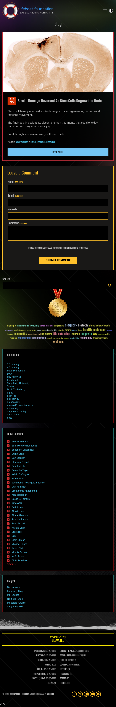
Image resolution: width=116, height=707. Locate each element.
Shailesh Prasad (20, 462)
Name (15, 182)
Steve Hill (17, 531)
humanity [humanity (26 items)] (110, 330)
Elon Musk (12, 380)
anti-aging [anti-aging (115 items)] (32, 326)
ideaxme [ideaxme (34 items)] (10, 335)
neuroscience (49, 142)
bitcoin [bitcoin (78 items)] (106, 325)
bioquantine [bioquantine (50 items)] (59, 326)
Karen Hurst (18, 478)
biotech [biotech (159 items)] (83, 325)
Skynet (10, 386)
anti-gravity (13, 398)
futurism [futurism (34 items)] (74, 331)
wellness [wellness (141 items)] (58, 342)
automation (13, 414)
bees (9, 417)
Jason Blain (18, 548)
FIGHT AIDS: (42, 669)
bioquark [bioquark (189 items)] (71, 325)
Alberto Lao (18, 511)
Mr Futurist (13, 594)
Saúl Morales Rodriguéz (24, 445)
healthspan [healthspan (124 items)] (99, 330)
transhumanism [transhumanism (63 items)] (100, 338)
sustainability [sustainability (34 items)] (74, 339)
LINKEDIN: (40, 656)
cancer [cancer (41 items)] (23, 330)
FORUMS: (50, 683)
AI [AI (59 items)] (15, 326)
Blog (58, 24)
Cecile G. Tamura (21, 498)
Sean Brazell (18, 523)
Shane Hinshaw (20, 515)
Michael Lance (19, 544)
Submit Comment (58, 260)
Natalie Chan (18, 527)
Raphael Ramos (20, 519)
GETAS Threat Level (58, 640)
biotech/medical (37, 142)
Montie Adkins (19, 552)
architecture (13, 402)
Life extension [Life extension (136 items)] (61, 334)
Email (15, 196)
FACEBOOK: (38, 651)
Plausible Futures (16, 602)
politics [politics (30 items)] (107, 335)
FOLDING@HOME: (39, 674)
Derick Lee (17, 507)
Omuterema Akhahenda (24, 490)
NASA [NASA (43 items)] (95, 334)
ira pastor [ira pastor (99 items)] (46, 334)
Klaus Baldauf (19, 494)
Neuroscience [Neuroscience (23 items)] (101, 335)
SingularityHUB (15, 606)
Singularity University (18, 383)
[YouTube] (92, 694)
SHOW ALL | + (11, 564)
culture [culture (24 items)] (39, 330)
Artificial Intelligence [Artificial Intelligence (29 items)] (46, 326)
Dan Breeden (18, 457)
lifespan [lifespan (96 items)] (75, 334)
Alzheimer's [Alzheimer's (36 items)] (21, 326)
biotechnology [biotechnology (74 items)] (96, 325)
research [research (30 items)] (49, 338)
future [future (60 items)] (68, 330)
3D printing (13, 364)
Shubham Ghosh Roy (23, 449)
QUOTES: (63, 683)
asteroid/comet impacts (20, 405)
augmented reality (16, 411)
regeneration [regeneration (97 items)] (38, 338)
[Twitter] (80, 694)
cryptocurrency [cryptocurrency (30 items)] (32, 330)
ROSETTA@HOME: (38, 679)
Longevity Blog (15, 591)
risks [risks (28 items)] (54, 338)
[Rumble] (98, 694)
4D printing (13, 367)
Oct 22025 (12, 101)
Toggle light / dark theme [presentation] (111, 11)
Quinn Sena (18, 453)
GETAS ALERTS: (66, 656)
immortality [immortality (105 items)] (20, 334)
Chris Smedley (19, 560)
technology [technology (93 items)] (86, 338)
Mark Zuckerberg (16, 389)
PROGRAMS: (64, 674)
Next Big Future (15, 598)
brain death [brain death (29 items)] (17, 330)
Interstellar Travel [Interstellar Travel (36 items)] (34, 334)
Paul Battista (18, 466)
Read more (58, 152)
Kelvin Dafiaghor (20, 474)
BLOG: (62, 660)
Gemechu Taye (19, 470)
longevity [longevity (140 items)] (86, 334)
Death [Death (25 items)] (43, 330)
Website (12, 209)
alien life (11, 395)
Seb (14, 535)
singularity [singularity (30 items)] (59, 338)
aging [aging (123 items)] (10, 326)
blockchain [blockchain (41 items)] (9, 330)
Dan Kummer (19, 486)
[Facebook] (74, 694)
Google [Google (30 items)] (80, 330)
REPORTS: (64, 669)
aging (10, 392)
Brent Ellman (18, 540)
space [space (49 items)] (66, 338)
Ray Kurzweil (14, 377)
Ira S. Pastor (18, 556)
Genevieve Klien (22, 142)
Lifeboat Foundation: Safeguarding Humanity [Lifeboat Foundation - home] (50, 10)
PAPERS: (63, 679)
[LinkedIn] (86, 694)
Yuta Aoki (17, 503)
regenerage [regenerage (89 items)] (24, 338)
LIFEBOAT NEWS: (66, 651)
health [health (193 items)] (87, 330)
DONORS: (48, 665)
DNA (9, 373)
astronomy (13, 408)
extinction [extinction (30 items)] (61, 330)
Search (109, 285)
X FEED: (41, 660)
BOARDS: (63, 665)
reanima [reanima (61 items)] (13, 338)
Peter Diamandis (16, 370)
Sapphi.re (50, 694)
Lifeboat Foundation (21, 694)
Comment (17, 223)
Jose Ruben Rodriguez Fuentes (28, 482)
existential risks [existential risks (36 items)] (51, 330)
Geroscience (13, 587)
